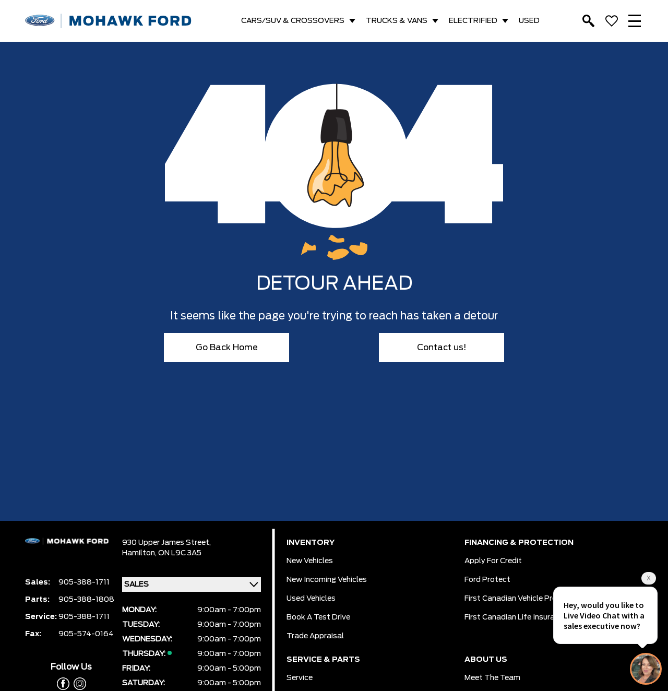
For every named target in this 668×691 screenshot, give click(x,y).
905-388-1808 (86, 599)
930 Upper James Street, (166, 542)
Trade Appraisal (315, 636)
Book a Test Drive (318, 617)
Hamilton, (140, 553)
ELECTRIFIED (473, 21)
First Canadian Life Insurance (515, 617)
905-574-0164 (86, 634)
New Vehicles (310, 561)
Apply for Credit (493, 561)
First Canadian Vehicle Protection (523, 598)
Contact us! (442, 347)
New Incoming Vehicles (327, 579)
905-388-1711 (84, 582)
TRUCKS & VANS (396, 21)
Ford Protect (487, 579)
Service (300, 678)
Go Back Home (227, 347)
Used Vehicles (311, 598)
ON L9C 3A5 (179, 553)
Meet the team (492, 678)
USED (529, 21)
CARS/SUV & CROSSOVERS (292, 21)
